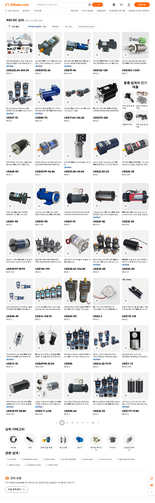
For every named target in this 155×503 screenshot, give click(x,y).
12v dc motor (87, 459)
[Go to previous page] (57, 422)
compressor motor (33, 465)
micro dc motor (105, 459)
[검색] (97, 5)
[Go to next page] (98, 422)
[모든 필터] (13, 26)
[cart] (122, 5)
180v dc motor (13, 465)
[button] (89, 4)
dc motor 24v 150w (68, 459)
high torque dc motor (126, 459)
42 (93, 423)
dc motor (11, 459)
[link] (151, 478)
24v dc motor (49, 459)
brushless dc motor (29, 459)
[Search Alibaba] (61, 4)
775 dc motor (52, 465)
